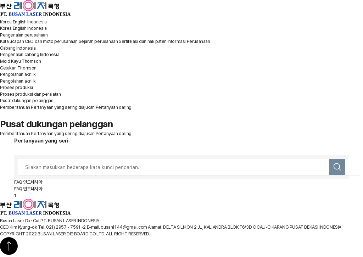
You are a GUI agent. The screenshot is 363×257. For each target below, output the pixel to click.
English (20, 21)
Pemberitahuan (15, 107)
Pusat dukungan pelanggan (26, 100)
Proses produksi (16, 87)
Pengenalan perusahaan (24, 35)
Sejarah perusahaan (98, 41)
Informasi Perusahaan (189, 41)
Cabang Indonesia (18, 48)
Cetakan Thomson (18, 68)
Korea (6, 21)
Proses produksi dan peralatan (30, 94)
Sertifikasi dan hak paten (143, 41)
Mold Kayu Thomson (20, 61)
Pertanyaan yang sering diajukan (63, 107)
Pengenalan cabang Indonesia (29, 54)
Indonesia (36, 21)
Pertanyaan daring (114, 107)
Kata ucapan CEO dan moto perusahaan (39, 41)
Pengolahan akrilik (18, 74)
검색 (337, 167)
